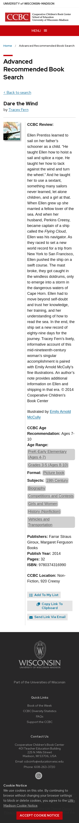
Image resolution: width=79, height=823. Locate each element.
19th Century (57, 480)
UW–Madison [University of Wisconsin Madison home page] (28, 3)
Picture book (53, 473)
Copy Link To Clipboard (50, 606)
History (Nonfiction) (44, 511)
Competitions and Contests (51, 496)
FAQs (39, 716)
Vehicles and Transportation (40, 522)
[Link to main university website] (40, 669)
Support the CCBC (39, 722)
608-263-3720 (44, 767)
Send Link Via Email (47, 617)
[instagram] (38, 775)
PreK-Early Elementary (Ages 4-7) (47, 454)
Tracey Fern (18, 109)
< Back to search (17, 92)
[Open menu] (39, 30)
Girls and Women (42, 504)
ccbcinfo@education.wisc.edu (44, 761)
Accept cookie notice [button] (39, 815)
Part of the (39, 682)
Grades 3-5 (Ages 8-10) (48, 465)
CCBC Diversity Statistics (39, 711)
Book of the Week (39, 705)
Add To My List (44, 595)
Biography (36, 488)
